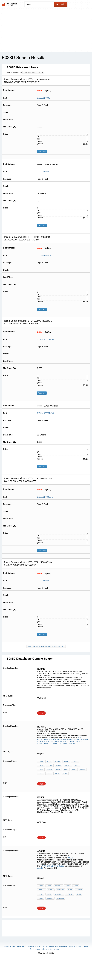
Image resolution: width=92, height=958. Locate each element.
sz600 (58, 769)
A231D (65, 744)
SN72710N (60, 890)
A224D (53, 744)
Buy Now (41, 151)
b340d (79, 894)
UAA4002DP (58, 894)
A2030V (63, 742)
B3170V (49, 769)
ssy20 (65, 773)
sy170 (74, 769)
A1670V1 (62, 739)
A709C (45, 866)
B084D (49, 894)
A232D (72, 744)
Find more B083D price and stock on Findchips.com (46, 646)
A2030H (55, 742)
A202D (49, 742)
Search (60, 4)
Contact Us (47, 949)
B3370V (41, 769)
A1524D (47, 739)
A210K (76, 742)
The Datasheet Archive (10, 4)
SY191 (49, 773)
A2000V (77, 739)
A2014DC (41, 742)
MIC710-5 (79, 890)
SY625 (66, 769)
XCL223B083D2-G (45, 497)
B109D (61, 866)
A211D (82, 742)
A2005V (84, 739)
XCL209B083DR (44, 98)
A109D (70, 858)
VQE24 (57, 773)
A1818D (69, 739)
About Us (58, 949)
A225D (59, 744)
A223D (46, 744)
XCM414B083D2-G (45, 339)
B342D (41, 894)
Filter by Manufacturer (14, 72)
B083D (41, 898)
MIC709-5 (41, 890)
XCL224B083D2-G (45, 581)
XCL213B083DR (44, 256)
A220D (40, 744)
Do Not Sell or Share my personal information (61, 946)
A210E (70, 742)
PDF (41, 713)
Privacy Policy (34, 946)
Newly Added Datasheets (15, 946)
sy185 (41, 773)
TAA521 (51, 890)
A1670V (54, 739)
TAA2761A (69, 894)
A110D (80, 737)
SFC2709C (53, 866)
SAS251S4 (50, 898)
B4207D (82, 769)
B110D (40, 739)
